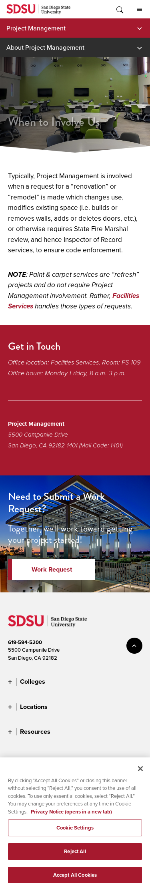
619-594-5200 (25, 642)
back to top (134, 646)
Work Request (52, 569)
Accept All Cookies (75, 878)
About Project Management (45, 47)
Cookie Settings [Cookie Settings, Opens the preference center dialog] (75, 831)
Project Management (36, 28)
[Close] (140, 772)
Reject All (75, 855)
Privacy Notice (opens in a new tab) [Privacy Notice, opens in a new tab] (71, 815)
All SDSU (139, 9)
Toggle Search (119, 9)
